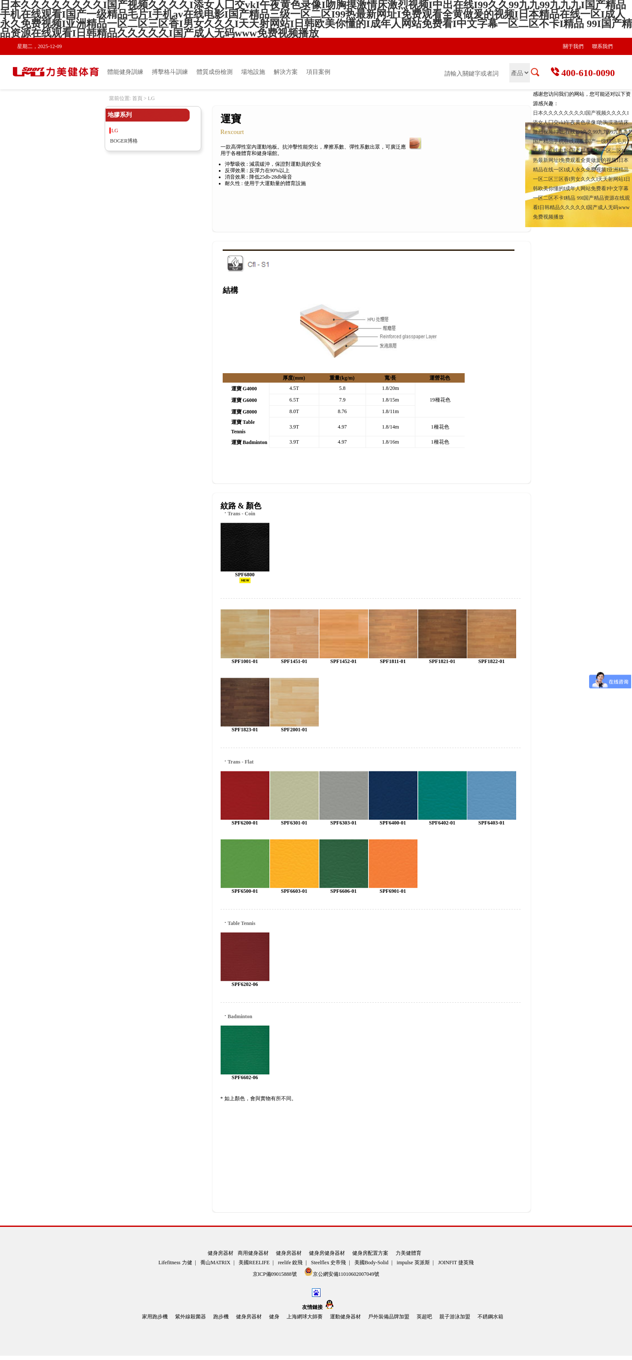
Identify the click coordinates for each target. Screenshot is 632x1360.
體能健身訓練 (125, 72)
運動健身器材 (345, 1317)
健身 (274, 1317)
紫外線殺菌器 (190, 1317)
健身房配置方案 (370, 1253)
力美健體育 (408, 1253)
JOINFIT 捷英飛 (456, 1263)
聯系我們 (602, 46)
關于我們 (573, 46)
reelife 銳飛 (290, 1263)
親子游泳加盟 (454, 1317)
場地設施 (253, 72)
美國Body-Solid (371, 1263)
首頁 (137, 98)
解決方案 (286, 72)
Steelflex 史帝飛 (328, 1263)
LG (115, 131)
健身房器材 (220, 1253)
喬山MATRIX (215, 1263)
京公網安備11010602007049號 (342, 1272)
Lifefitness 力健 (175, 1263)
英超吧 (424, 1317)
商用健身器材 (253, 1253)
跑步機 (221, 1317)
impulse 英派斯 (413, 1263)
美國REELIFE (254, 1263)
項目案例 (318, 72)
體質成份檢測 (215, 72)
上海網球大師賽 (305, 1317)
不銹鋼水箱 (490, 1317)
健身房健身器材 (327, 1253)
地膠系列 (120, 115)
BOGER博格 (124, 141)
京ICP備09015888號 (275, 1274)
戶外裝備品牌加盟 (388, 1317)
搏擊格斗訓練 (170, 72)
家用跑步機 (155, 1317)
